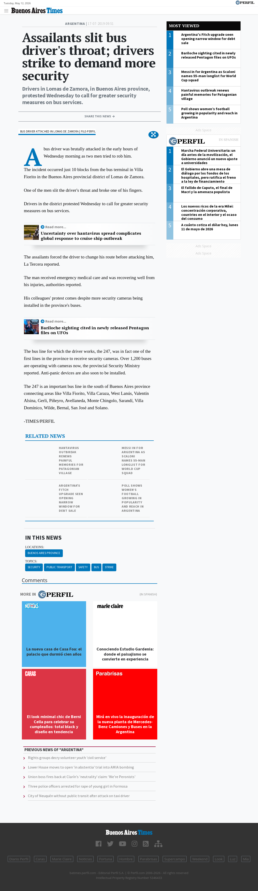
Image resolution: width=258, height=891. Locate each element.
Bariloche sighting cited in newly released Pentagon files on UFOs (95, 330)
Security (34, 567)
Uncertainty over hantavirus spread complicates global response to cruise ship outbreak (91, 236)
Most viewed (184, 25)
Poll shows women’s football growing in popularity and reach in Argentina (133, 498)
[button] (153, 135)
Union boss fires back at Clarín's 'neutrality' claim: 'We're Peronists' (81, 776)
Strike (109, 567)
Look (219, 859)
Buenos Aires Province (44, 553)
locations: (34, 547)
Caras (40, 859)
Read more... (55, 227)
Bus (96, 567)
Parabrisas (148, 859)
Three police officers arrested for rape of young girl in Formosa (77, 786)
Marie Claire (62, 859)
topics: (31, 561)
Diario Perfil (18, 859)
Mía (246, 859)
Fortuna (105, 859)
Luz (232, 859)
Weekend (199, 859)
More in (46, 594)
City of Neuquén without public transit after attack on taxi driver (79, 795)
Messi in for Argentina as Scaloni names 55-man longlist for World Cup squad (133, 460)
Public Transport (59, 567)
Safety (83, 567)
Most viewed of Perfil (203, 142)
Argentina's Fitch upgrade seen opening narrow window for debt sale (71, 498)
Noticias (85, 859)
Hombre (126, 859)
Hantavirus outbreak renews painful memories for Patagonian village (71, 460)
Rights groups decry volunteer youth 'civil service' (67, 757)
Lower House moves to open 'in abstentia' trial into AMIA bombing (81, 767)
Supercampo (174, 859)
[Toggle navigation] (7, 10)
